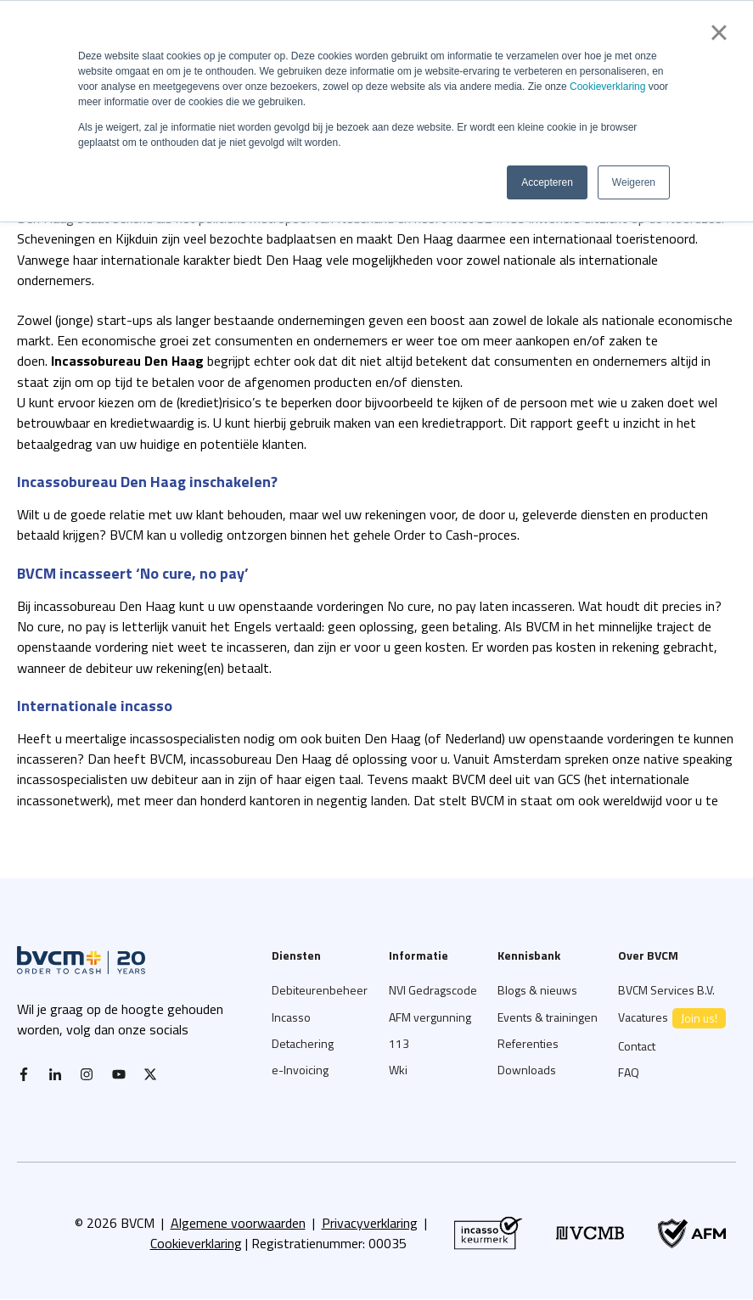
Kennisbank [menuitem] (528, 955)
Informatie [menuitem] (418, 955)
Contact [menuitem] (636, 1046)
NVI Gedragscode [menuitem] (433, 990)
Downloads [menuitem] (526, 1070)
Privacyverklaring (370, 1223)
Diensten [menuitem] (296, 955)
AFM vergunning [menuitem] (430, 1017)
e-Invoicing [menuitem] (300, 1070)
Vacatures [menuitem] (672, 1018)
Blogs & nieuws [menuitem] (537, 990)
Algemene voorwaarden (238, 1223)
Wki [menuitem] (398, 1070)
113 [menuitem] (399, 1043)
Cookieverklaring (607, 86)
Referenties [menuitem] (528, 1043)
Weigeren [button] (633, 182)
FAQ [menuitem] (628, 1072)
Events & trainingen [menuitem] (547, 1017)
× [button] (718, 32)
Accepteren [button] (547, 182)
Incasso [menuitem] (291, 1017)
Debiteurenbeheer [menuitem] (320, 990)
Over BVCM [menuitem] (648, 955)
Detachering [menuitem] (303, 1043)
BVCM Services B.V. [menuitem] (666, 990)
